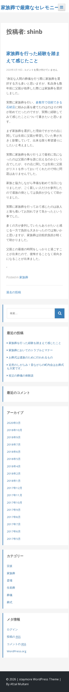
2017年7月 (14, 524)
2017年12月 (14, 488)
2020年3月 (14, 423)
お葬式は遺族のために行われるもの (31, 357)
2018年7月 (14, 444)
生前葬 (11, 587)
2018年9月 (14, 437)
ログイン (12, 629)
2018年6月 (14, 451)
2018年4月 (14, 466)
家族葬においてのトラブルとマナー (31, 350)
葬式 (9, 602)
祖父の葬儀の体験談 (21, 375)
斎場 (9, 580)
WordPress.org (16, 651)
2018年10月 (14, 430)
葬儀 (9, 595)
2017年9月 (14, 510)
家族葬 (23, 277)
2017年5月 (14, 539)
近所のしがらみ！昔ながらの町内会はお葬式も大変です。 (35, 366)
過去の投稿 (13, 292)
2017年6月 (14, 531)
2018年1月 (14, 480)
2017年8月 (14, 517)
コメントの (16, 644)
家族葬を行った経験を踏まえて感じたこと (35, 343)
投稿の (14, 637)
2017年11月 (14, 495)
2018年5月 (14, 459)
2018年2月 (14, 473)
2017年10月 (14, 502)
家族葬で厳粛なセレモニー (30, 7)
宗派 (9, 566)
